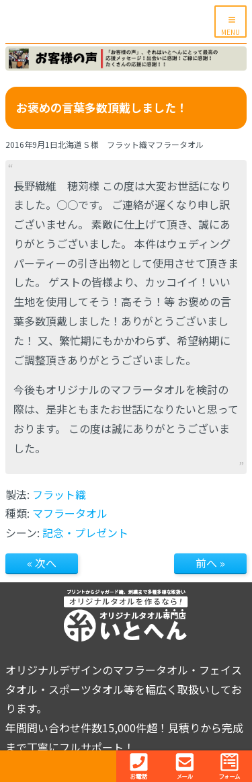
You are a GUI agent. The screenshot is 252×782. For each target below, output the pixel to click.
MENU (230, 32)
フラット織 (59, 494)
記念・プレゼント (85, 532)
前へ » (210, 563)
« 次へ (41, 563)
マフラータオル (70, 513)
